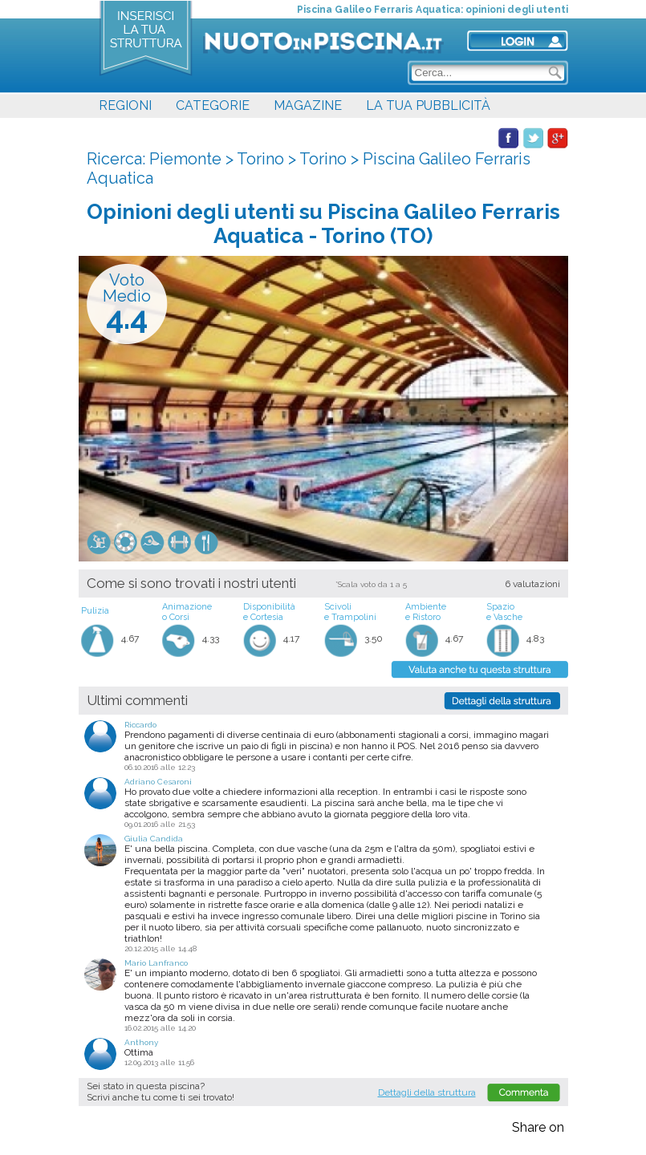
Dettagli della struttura (427, 1092)
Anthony (141, 1042)
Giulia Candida (153, 838)
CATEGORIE (213, 105)
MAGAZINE (308, 105)
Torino (260, 158)
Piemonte (185, 158)
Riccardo (140, 724)
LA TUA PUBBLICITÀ (428, 105)
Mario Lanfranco (156, 962)
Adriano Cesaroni (158, 781)
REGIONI (125, 105)
